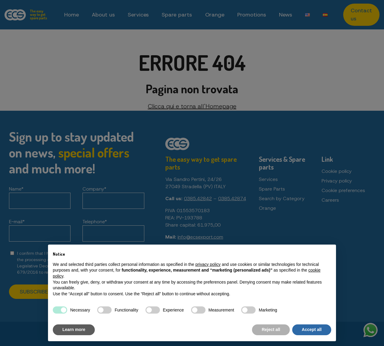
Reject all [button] (271, 329)
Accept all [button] (312, 329)
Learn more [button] (73, 329)
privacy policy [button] (207, 264)
